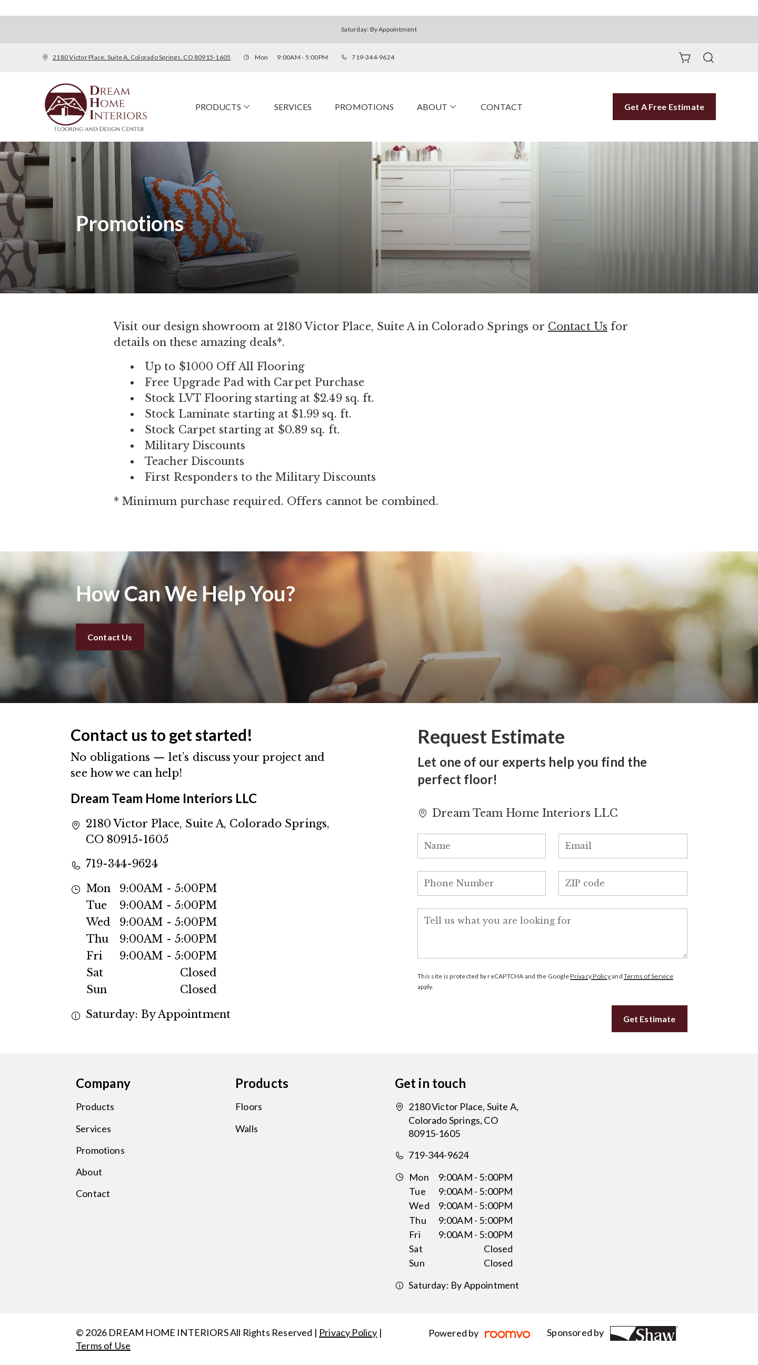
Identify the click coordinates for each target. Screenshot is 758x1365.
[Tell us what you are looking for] (552, 933)
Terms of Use (103, 1345)
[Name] (481, 846)
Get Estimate (649, 1019)
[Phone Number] (481, 883)
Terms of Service (648, 976)
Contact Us (577, 326)
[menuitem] (223, 107)
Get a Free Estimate (664, 107)
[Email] (622, 846)
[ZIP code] (622, 883)
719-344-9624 (373, 57)
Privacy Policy (590, 976)
